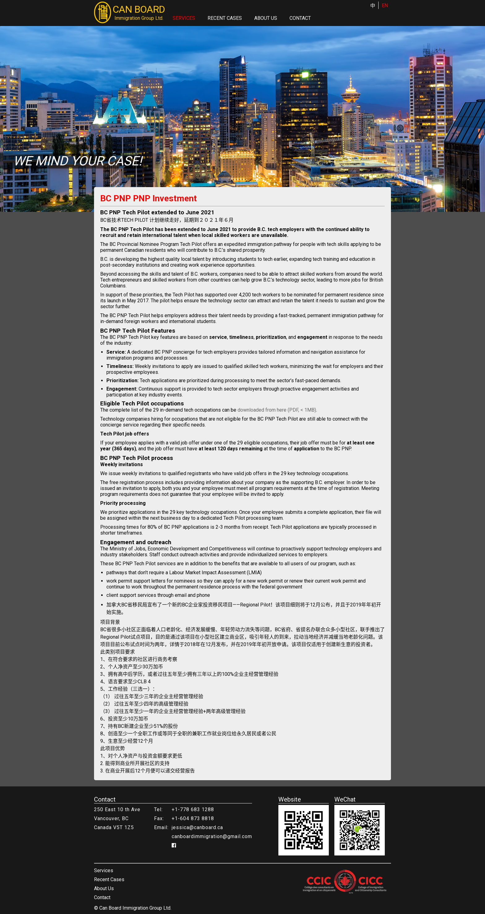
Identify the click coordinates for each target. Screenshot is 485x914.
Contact (300, 18)
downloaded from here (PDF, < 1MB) (277, 410)
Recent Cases (225, 18)
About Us (265, 18)
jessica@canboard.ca (197, 827)
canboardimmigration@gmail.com (212, 836)
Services (184, 18)
